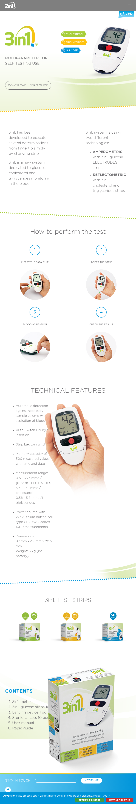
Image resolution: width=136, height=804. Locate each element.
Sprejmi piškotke (89, 800)
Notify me (91, 780)
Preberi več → (101, 796)
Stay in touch (17, 780)
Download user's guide (28, 85)
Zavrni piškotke (119, 800)
